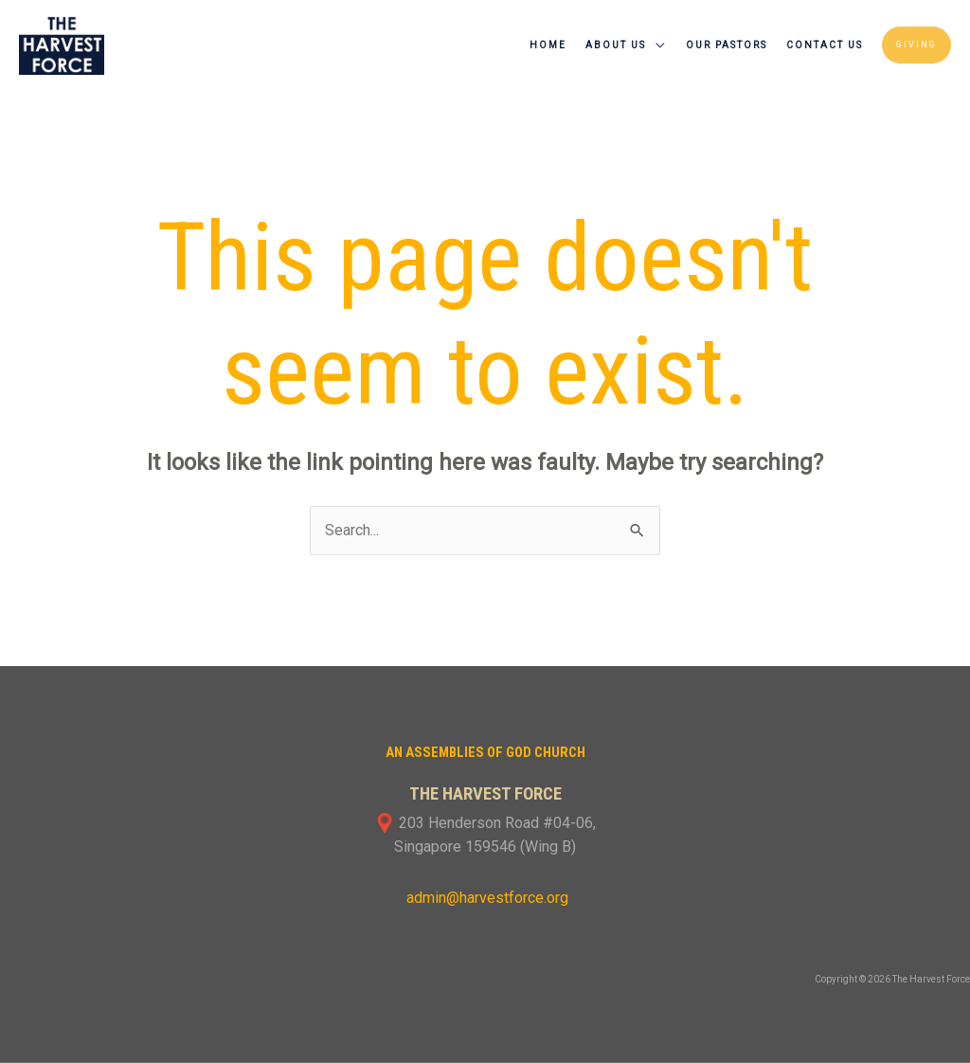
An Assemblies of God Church (485, 752)
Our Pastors (726, 45)
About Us (615, 45)
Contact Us (824, 45)
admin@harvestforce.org (485, 898)
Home (548, 45)
